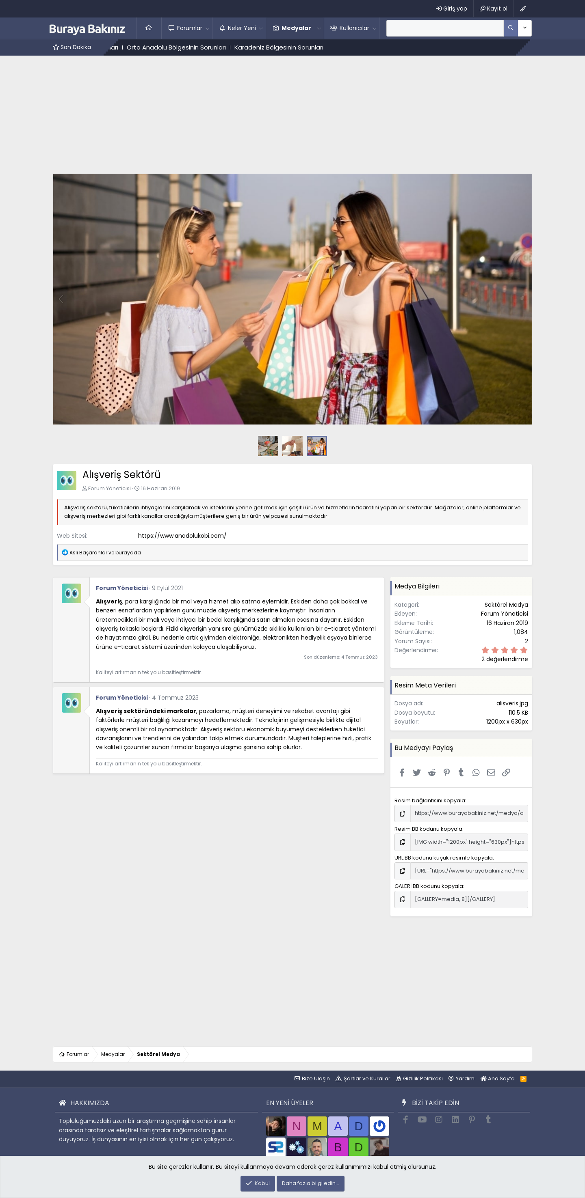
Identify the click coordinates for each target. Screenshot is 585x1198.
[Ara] (445, 28)
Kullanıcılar (354, 28)
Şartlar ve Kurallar (367, 1078)
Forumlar (189, 28)
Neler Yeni (242, 28)
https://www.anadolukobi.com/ (182, 536)
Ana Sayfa (149, 28)
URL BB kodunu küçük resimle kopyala (443, 858)
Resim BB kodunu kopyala (428, 829)
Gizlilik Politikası (423, 1078)
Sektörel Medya (506, 605)
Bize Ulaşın (316, 1078)
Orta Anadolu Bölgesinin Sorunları (189, 47)
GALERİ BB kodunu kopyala (428, 886)
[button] (207, 28)
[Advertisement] (292, 116)
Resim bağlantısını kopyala (429, 800)
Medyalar (296, 28)
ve (105, 552)
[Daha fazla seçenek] (511, 28)
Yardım (465, 1078)
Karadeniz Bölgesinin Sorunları (291, 47)
